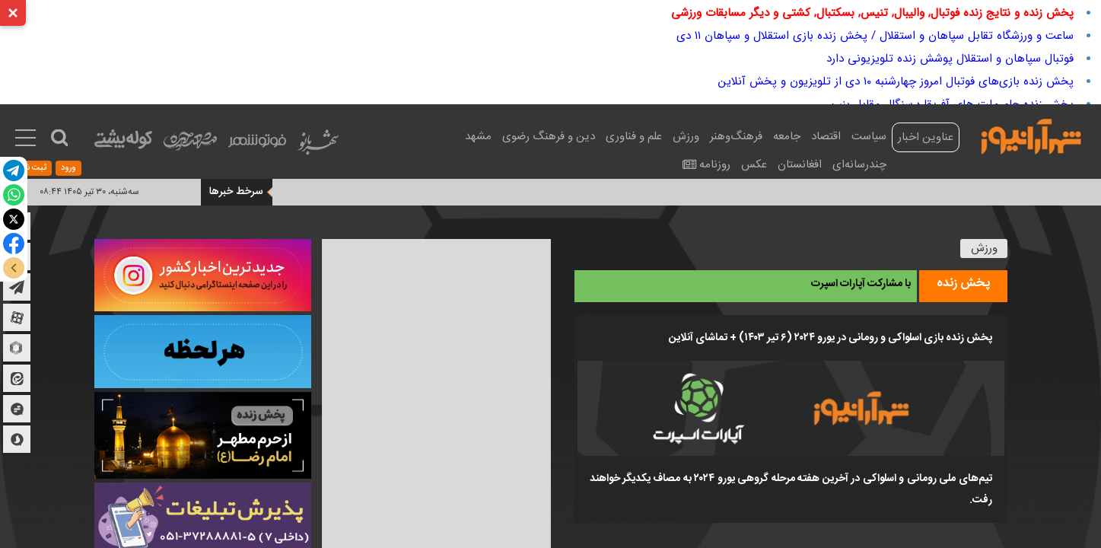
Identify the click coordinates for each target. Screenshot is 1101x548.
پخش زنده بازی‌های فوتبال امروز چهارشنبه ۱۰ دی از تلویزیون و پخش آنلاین (896, 81)
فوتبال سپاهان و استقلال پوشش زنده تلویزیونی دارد (950, 58)
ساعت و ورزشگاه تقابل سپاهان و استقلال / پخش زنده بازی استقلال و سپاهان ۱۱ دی (875, 36)
